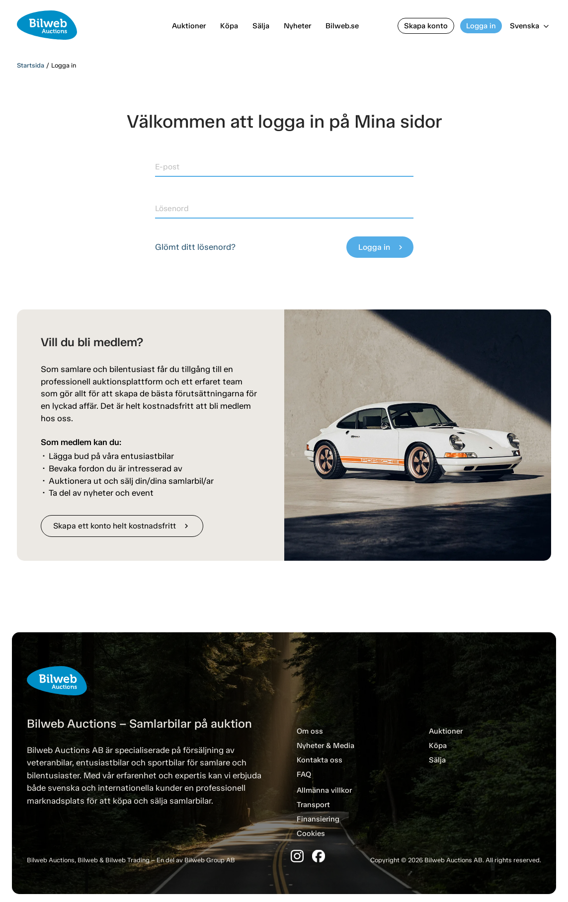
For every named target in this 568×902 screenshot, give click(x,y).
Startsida (30, 65)
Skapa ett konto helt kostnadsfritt (122, 525)
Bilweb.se (342, 25)
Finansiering (318, 819)
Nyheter (297, 25)
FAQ (304, 774)
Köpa (229, 25)
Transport (313, 804)
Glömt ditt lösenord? (195, 247)
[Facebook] (318, 856)
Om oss (310, 731)
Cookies (311, 833)
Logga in (481, 25)
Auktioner (189, 25)
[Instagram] (297, 856)
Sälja (260, 25)
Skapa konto (426, 25)
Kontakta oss (319, 759)
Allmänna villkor (324, 790)
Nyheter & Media (325, 745)
